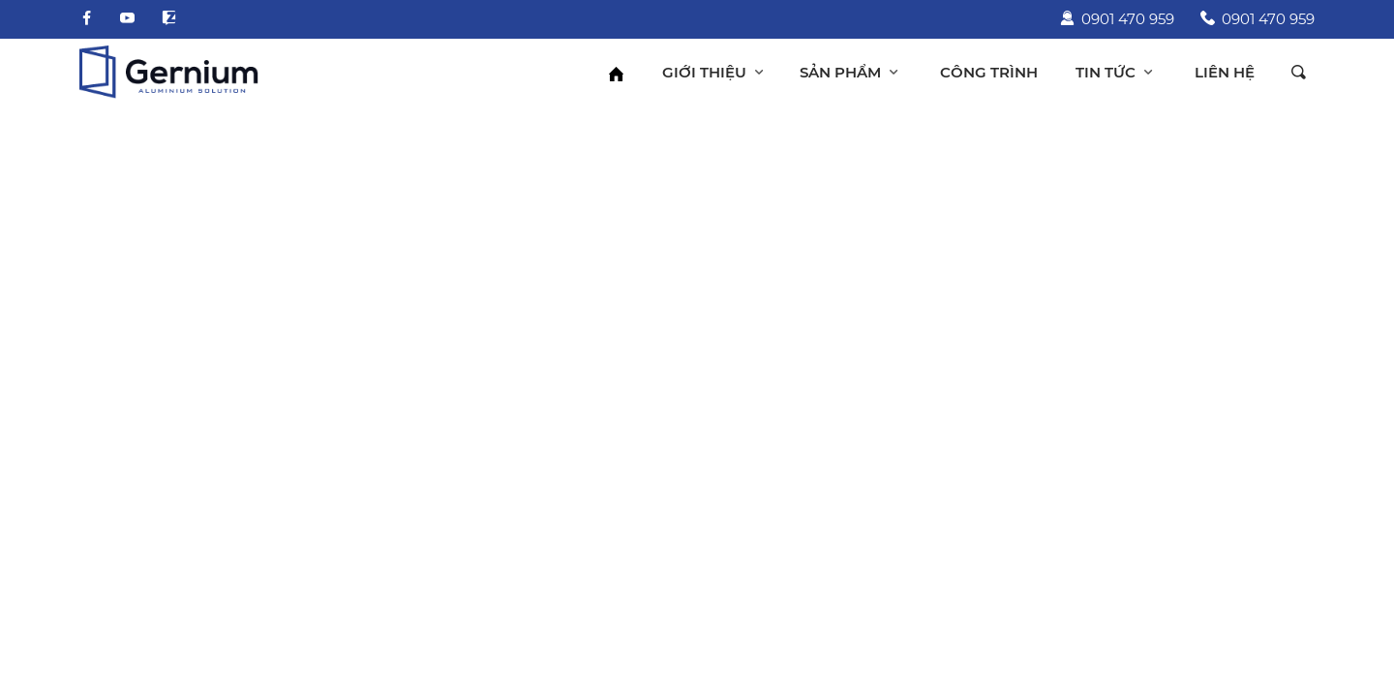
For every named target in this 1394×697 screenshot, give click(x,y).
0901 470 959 (1117, 19)
